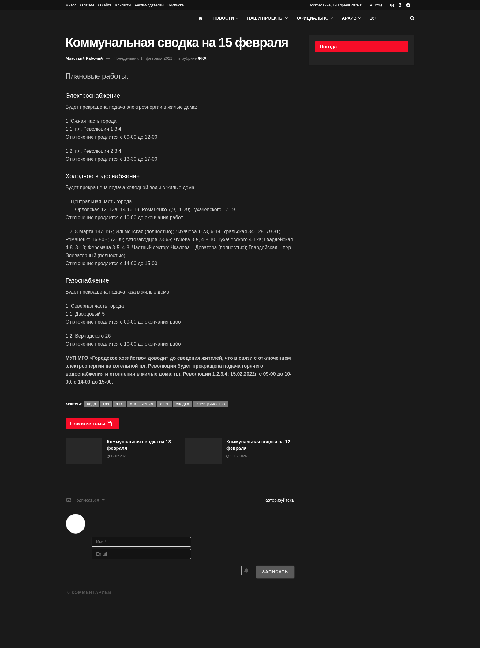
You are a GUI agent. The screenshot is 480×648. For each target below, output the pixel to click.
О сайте (104, 5)
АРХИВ (349, 18)
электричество (210, 404)
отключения (141, 404)
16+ (373, 18)
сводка (182, 404)
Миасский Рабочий (84, 58)
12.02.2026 (117, 456)
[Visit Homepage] (111, 18)
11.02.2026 (236, 456)
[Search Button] (412, 18)
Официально (312, 18)
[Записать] (275, 572)
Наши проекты (265, 18)
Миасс (71, 5)
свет (164, 404)
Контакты (123, 5)
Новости (223, 18)
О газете (87, 5)
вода (91, 404)
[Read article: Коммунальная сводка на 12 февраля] (203, 451)
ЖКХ (202, 58)
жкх (119, 404)
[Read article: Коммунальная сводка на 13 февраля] (84, 451)
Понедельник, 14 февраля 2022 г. (145, 58)
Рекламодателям (149, 5)
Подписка (175, 5)
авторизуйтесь (279, 500)
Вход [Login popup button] (376, 5)
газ (106, 404)
